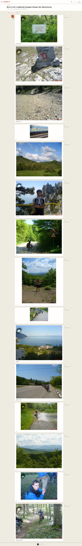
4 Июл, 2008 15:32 (67, 144)
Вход (79, 1)
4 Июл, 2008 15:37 (67, 474)
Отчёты (8, 4)
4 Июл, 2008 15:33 (67, 260)
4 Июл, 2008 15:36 (67, 436)
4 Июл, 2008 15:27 (67, 17)
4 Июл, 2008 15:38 (67, 506)
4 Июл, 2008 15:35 (67, 327)
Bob (13, 18)
